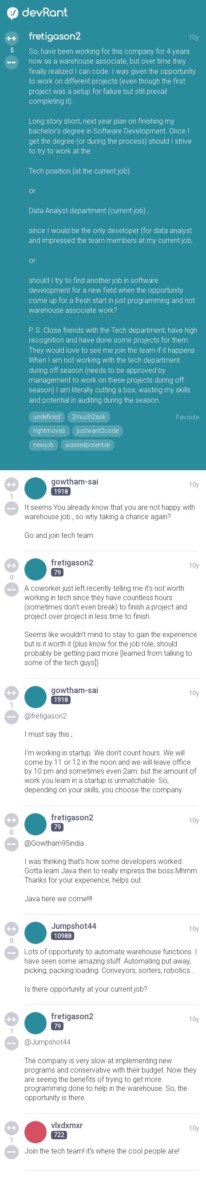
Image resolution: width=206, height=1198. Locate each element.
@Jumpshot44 (47, 1042)
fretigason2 (54, 37)
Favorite (187, 417)
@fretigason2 (45, 716)
